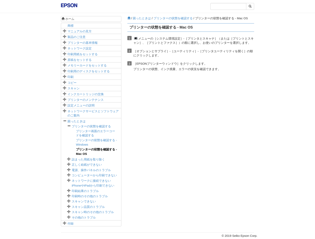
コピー (72, 82)
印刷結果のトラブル (85, 191)
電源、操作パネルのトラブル (91, 170)
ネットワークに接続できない (91, 180)
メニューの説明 (81, 105)
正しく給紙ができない (87, 164)
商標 (71, 25)
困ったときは (77, 121)
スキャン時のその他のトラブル (93, 212)
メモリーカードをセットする (87, 65)
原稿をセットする (80, 59)
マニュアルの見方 (80, 31)
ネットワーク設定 (80, 48)
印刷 (71, 77)
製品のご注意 (77, 37)
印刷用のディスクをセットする (89, 71)
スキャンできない (84, 201)
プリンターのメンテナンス (86, 99)
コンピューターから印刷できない (94, 175)
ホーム (67, 18)
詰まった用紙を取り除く (88, 159)
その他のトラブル (84, 217)
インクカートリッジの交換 (86, 94)
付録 (71, 223)
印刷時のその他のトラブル (90, 196)
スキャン (74, 88)
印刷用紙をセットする (83, 54)
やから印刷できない (93, 185)
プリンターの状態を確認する (91, 126)
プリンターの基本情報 (83, 42)
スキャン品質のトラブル (88, 206)
